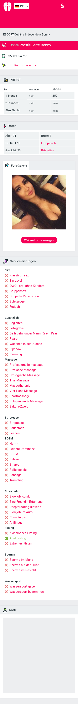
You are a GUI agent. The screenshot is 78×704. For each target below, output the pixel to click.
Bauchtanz (17, 428)
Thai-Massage (19, 380)
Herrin (14, 444)
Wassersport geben (23, 586)
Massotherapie (20, 385)
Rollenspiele (18, 470)
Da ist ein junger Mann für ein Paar (33, 333)
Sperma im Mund (21, 560)
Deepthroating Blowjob (25, 507)
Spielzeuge (17, 301)
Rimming (16, 354)
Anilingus (16, 522)
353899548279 (18, 56)
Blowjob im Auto (21, 512)
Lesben (15, 433)
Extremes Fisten (21, 543)
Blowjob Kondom (21, 496)
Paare (13, 339)
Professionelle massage (26, 365)
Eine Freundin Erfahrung (26, 502)
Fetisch (15, 307)
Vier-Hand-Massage (23, 391)
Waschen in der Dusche (26, 344)
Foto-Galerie (16, 165)
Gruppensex (18, 291)
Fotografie (17, 328)
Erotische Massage (23, 370)
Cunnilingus (18, 517)
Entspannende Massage (26, 401)
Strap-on (15, 464)
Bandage (15, 475)
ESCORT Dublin (12, 34)
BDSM (14, 454)
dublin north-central (19, 65)
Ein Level (16, 280)
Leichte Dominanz (22, 449)
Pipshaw (15, 349)
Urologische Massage (25, 375)
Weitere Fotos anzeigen (39, 240)
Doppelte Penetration (24, 296)
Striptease (17, 423)
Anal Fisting (18, 538)
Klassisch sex (19, 275)
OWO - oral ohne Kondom (27, 286)
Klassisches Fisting (23, 533)
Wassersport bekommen (27, 592)
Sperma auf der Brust (24, 565)
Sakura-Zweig (19, 406)
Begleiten (16, 323)
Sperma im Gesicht (23, 570)
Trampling (16, 480)
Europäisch (48, 143)
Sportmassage (20, 396)
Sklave (14, 459)
